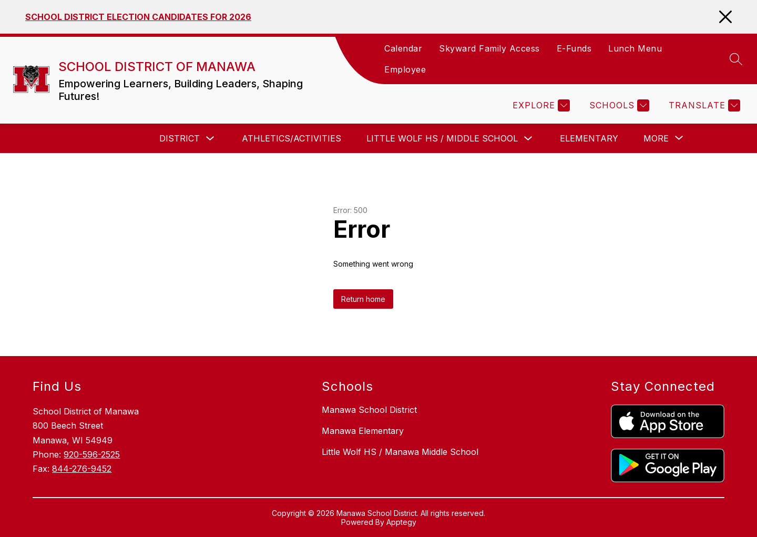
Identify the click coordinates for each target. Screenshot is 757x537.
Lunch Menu (635, 48)
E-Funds (574, 48)
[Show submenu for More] (656, 138)
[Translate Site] (703, 105)
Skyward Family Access (489, 48)
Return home (363, 299)
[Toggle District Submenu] (210, 138)
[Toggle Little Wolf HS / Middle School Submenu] (528, 138)
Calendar (403, 48)
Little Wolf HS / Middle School (442, 138)
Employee (405, 69)
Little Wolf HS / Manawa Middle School (400, 452)
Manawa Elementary (363, 430)
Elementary (589, 138)
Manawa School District (369, 409)
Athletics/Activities (291, 138)
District (179, 138)
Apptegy (401, 522)
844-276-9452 (81, 468)
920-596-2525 (92, 454)
